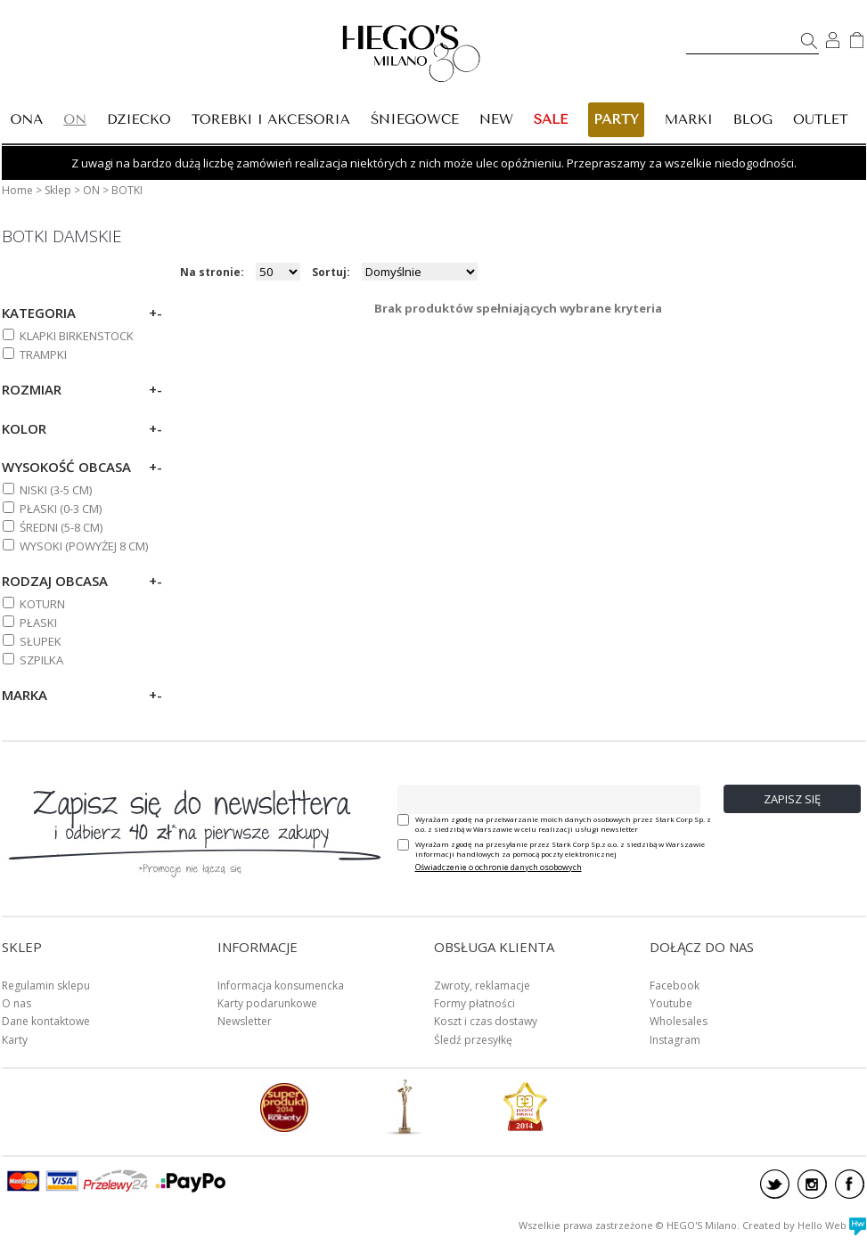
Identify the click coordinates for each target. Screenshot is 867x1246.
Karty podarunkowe (267, 1003)
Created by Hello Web (804, 1225)
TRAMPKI (43, 354)
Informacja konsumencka (280, 985)
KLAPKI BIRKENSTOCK (77, 336)
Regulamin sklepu (46, 985)
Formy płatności (474, 1003)
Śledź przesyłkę (473, 1039)
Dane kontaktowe (46, 1021)
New (496, 119)
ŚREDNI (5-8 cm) (61, 527)
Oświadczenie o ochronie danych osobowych (498, 867)
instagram (812, 1184)
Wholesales (679, 1021)
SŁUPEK (40, 641)
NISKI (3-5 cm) (56, 490)
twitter (774, 1184)
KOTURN (42, 604)
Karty (15, 1039)
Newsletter (244, 1021)
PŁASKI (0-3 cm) (61, 509)
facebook (849, 1184)
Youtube (671, 1003)
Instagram (675, 1039)
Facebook (674, 985)
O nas (16, 1003)
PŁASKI (38, 623)
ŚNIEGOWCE (415, 119)
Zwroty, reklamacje (482, 985)
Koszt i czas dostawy (485, 1021)
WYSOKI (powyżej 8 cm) (84, 546)
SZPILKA (41, 660)
